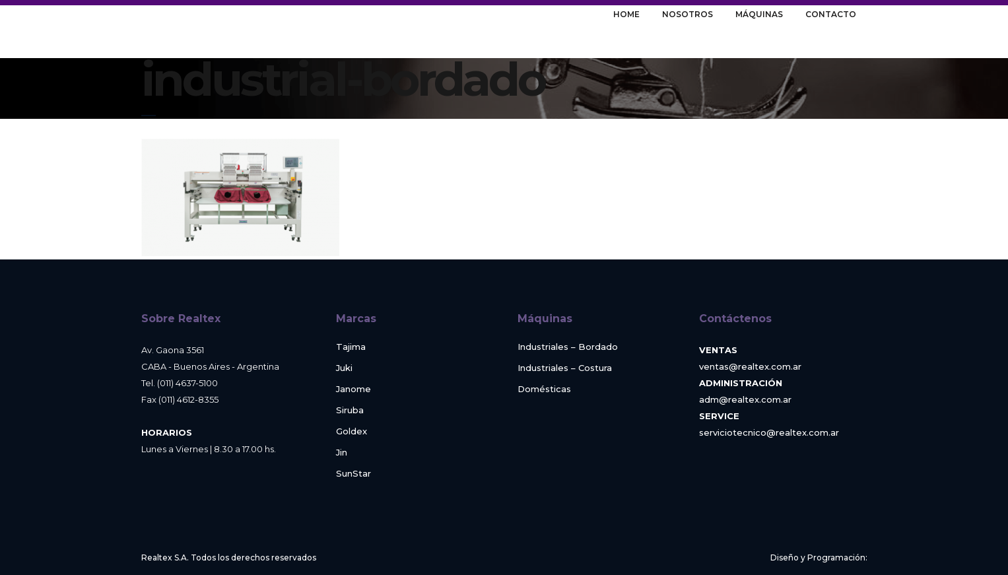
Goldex (351, 431)
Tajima (351, 347)
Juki (344, 368)
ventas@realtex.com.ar (750, 366)
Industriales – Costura (565, 368)
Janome (353, 389)
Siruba (350, 410)
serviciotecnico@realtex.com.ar (769, 432)
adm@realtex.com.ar (745, 399)
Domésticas (544, 389)
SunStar (353, 474)
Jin (341, 452)
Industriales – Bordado (568, 347)
